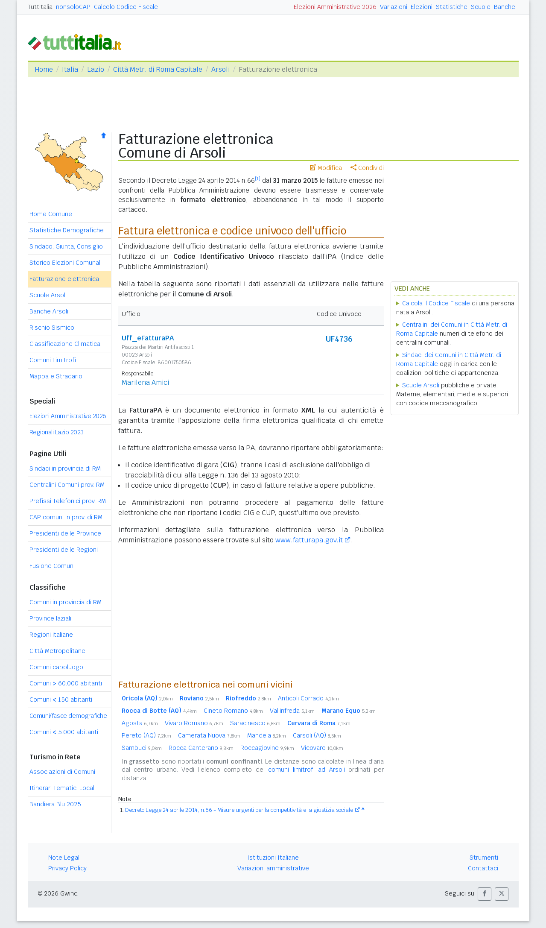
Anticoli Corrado (308, 698)
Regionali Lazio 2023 (56, 432)
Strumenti (484, 857)
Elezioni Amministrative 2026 (335, 7)
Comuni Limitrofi (52, 360)
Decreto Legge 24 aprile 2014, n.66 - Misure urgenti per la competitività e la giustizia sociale (239, 810)
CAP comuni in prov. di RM (65, 517)
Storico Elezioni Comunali (65, 262)
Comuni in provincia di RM (65, 602)
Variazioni (393, 7)
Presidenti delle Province (65, 533)
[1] (257, 179)
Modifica (326, 168)
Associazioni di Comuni (62, 772)
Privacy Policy (67, 868)
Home (44, 69)
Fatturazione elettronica (64, 279)
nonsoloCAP (73, 7)
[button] (484, 894)
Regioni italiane (51, 634)
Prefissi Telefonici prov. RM (67, 501)
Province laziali (50, 618)
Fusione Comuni (52, 566)
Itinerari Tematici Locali (62, 788)
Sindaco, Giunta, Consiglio (66, 246)
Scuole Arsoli (48, 295)
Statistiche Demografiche (66, 230)
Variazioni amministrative (273, 868)
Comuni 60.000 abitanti (65, 683)
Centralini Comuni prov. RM (67, 485)
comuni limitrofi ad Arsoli (306, 769)
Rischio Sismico (51, 327)
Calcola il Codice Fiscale (436, 303)
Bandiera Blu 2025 (55, 804)
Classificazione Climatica (64, 344)
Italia (70, 69)
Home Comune (50, 214)
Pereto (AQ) (146, 735)
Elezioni (421, 7)
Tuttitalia (40, 7)
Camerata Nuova (209, 735)
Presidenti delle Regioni (63, 549)
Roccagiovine (267, 748)
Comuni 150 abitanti (60, 699)
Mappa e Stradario (55, 376)
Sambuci (142, 748)
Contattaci (483, 868)
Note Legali (64, 857)
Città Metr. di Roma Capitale (157, 69)
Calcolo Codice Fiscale (126, 7)
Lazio (95, 69)
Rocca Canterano (201, 748)
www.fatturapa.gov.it (309, 540)
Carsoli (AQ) (317, 735)
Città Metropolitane (57, 651)
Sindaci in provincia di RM (65, 468)
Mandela (266, 735)
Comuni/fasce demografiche (68, 716)
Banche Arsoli (48, 311)
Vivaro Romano (194, 723)
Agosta (140, 723)
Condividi (367, 168)
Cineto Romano (233, 710)
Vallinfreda (292, 710)
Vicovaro (322, 748)
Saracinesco (255, 723)
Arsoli (220, 69)
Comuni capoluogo (56, 667)
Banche (504, 7)
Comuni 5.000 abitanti (63, 732)
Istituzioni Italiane (273, 857)
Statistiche (451, 7)
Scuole (481, 7)
